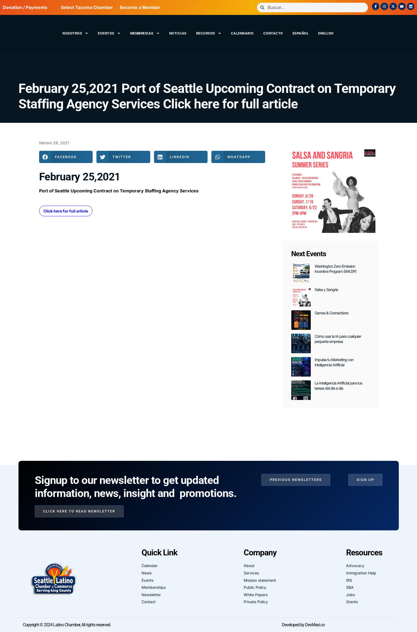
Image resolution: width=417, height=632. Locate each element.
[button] (66, 157)
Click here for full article (65, 211)
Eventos (109, 33)
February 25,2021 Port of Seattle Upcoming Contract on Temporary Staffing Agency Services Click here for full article (207, 96)
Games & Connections (331, 313)
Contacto (273, 33)
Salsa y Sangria (326, 289)
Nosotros (75, 33)
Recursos (208, 33)
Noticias (178, 33)
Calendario (242, 33)
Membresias (145, 33)
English (326, 33)
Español (301, 33)
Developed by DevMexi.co (303, 624)
